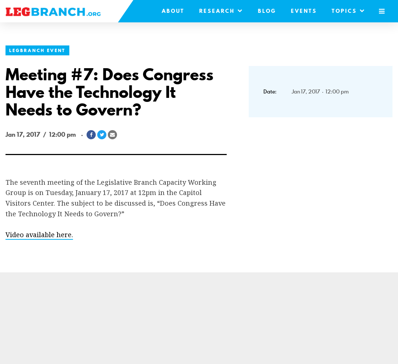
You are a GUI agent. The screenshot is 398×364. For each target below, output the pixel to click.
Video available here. (39, 234)
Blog (267, 11)
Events (304, 11)
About (173, 11)
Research (221, 11)
